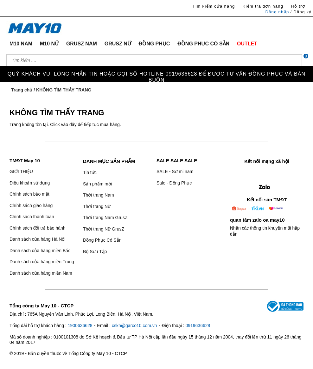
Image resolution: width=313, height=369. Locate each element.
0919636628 (197, 325)
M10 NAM (21, 43)
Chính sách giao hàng (31, 205)
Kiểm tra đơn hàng (262, 6)
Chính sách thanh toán (32, 216)
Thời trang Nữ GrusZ (103, 228)
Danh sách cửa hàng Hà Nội (38, 239)
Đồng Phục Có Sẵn (102, 240)
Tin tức (90, 172)
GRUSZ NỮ (118, 43)
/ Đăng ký (300, 12)
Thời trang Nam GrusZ (105, 217)
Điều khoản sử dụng (30, 182)
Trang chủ (21, 89)
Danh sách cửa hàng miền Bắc (40, 250)
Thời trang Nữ (97, 206)
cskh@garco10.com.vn (134, 325)
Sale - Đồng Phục (174, 182)
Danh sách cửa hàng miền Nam (41, 273)
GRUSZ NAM (81, 43)
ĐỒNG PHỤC (154, 43)
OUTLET (247, 43)
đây (73, 124)
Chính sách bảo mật (29, 194)
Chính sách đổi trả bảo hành (38, 228)
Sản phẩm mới (97, 183)
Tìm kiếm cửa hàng (213, 6)
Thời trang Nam (98, 195)
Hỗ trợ (298, 6)
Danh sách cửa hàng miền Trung (42, 261)
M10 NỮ (49, 43)
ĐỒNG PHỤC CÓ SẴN (203, 43)
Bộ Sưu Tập (95, 251)
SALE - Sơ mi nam (174, 171)
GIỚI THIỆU (21, 171)
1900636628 (80, 325)
